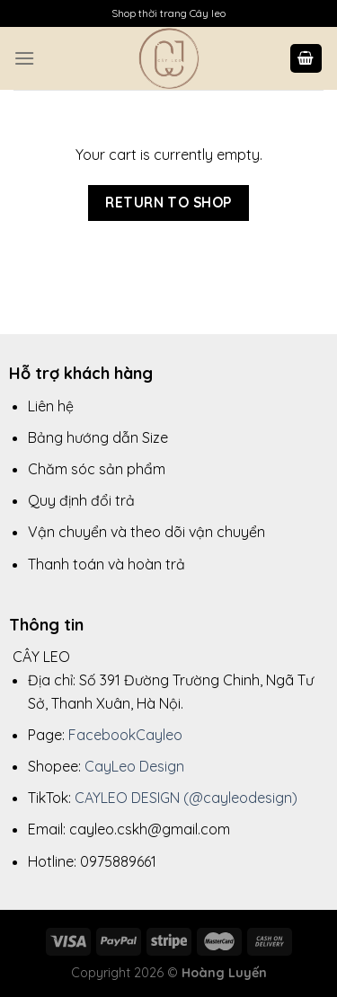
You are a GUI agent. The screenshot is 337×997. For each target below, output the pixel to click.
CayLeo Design (134, 766)
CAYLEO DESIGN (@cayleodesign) (186, 798)
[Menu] (24, 58)
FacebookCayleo (125, 735)
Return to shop (168, 202)
